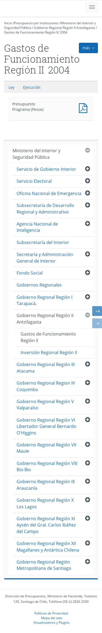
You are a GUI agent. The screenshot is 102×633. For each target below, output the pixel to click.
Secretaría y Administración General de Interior (45, 257)
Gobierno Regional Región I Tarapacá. (44, 300)
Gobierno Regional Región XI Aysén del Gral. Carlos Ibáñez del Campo (46, 525)
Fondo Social (30, 273)
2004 (63, 32)
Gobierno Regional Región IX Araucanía (46, 485)
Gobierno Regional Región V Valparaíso (45, 404)
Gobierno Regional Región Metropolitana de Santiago (44, 565)
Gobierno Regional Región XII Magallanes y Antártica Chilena (48, 546)
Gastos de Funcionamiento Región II (31, 32)
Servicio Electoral (34, 181)
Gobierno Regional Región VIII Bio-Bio (47, 466)
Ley (11, 87)
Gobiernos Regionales (39, 285)
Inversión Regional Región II (49, 352)
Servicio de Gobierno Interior (46, 169)
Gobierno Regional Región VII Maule (46, 448)
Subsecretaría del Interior (43, 242)
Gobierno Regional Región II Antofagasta (64, 27)
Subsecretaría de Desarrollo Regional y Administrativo (45, 208)
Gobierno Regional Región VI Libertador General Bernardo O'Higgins (46, 426)
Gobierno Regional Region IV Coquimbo (46, 386)
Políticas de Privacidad (51, 613)
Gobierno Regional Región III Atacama (46, 367)
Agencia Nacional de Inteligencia (37, 227)
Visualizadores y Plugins (51, 622)
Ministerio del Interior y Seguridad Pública (36, 154)
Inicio (8, 23)
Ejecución (32, 87)
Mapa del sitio (51, 618)
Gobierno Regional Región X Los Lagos (45, 503)
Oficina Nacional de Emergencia (49, 193)
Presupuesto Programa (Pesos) (84, 107)
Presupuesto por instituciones (36, 23)
